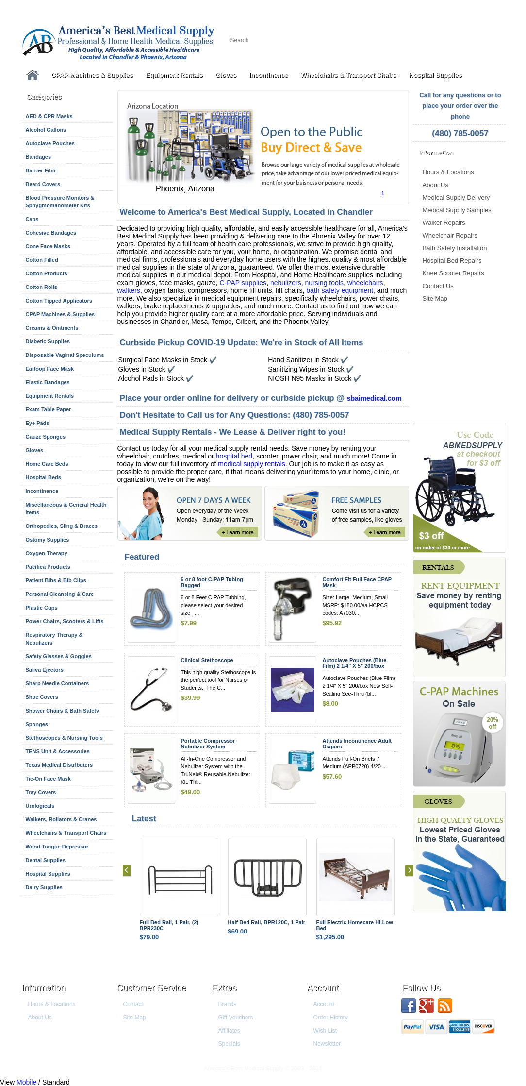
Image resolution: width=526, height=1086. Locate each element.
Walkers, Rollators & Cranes (61, 819)
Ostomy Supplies (47, 540)
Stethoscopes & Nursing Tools (64, 738)
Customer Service (151, 988)
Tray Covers (41, 792)
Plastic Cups (42, 608)
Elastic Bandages (48, 382)
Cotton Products (46, 273)
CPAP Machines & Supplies (92, 75)
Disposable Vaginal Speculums (65, 355)
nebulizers (285, 283)
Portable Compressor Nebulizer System (208, 743)
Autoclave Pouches (50, 143)
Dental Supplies (46, 860)
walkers (128, 290)
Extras (224, 988)
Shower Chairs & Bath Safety (62, 710)
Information (44, 988)
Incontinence (268, 75)
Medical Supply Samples (457, 210)
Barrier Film (41, 170)
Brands (227, 1004)
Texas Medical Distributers (59, 765)
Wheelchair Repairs (450, 235)
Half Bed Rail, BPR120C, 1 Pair (267, 922)
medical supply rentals (251, 464)
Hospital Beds (43, 477)
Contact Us (438, 285)
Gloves (225, 75)
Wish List (325, 1030)
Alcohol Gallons (46, 130)
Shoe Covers (42, 697)
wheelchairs (365, 283)
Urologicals (40, 806)
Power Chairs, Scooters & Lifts (65, 621)
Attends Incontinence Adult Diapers (357, 743)
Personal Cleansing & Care (60, 594)
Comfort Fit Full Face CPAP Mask (357, 582)
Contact (133, 1004)
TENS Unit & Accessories (58, 751)
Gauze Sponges (46, 437)
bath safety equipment (339, 290)
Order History (330, 1017)
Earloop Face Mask (50, 369)
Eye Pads (37, 423)
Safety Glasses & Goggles (59, 656)
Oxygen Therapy (46, 553)
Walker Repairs (444, 222)
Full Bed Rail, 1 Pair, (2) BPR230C (169, 925)
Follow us (421, 988)
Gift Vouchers (235, 1017)
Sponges (37, 724)
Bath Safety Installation (455, 248)
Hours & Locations (448, 172)
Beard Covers (43, 184)
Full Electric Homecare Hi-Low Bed (354, 925)
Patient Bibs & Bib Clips (56, 580)
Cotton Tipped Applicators (59, 301)
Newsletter (327, 1043)
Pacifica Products (48, 567)
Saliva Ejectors (45, 670)
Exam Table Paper (48, 409)
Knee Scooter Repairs (453, 273)
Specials (229, 1043)
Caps (32, 219)
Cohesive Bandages (51, 233)
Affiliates (229, 1030)
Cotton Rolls (41, 287)
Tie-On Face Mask (48, 778)
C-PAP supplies (242, 283)
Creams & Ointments (52, 328)
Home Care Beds (47, 464)
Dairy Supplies (44, 887)
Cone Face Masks (48, 246)
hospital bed (234, 456)
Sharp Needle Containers (57, 683)
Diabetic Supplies (48, 341)
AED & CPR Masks (49, 116)
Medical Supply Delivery (456, 197)
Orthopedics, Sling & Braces (62, 526)
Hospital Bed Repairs (452, 260)
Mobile (26, 1082)
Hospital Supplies (435, 75)
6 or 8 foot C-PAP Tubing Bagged (212, 582)
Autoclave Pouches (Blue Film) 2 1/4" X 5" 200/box (354, 663)
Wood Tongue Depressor (57, 846)
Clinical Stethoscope (207, 660)
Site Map (435, 298)
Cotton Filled (42, 260)
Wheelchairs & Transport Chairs (348, 75)
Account (323, 988)
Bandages (38, 157)
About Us (435, 184)
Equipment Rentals (174, 75)
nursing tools (324, 283)
